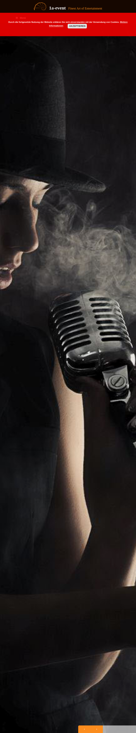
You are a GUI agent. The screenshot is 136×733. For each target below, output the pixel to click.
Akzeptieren (77, 26)
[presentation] (84, 729)
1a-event (57, 7)
